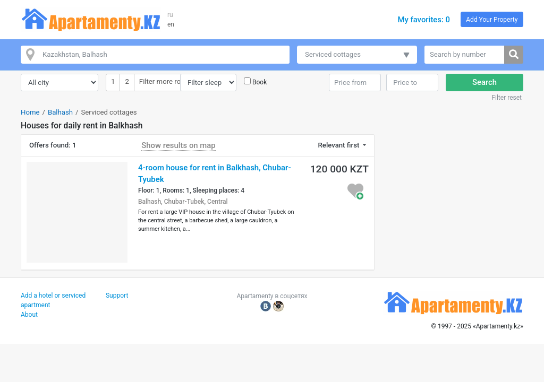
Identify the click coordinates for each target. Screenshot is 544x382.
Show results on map (178, 145)
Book (259, 82)
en (170, 24)
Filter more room (165, 80)
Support (117, 295)
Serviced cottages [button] (333, 54)
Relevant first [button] (339, 145)
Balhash (60, 112)
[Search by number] (464, 55)
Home (30, 112)
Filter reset (506, 97)
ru (170, 15)
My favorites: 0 (423, 19)
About (29, 314)
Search (484, 82)
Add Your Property (491, 19)
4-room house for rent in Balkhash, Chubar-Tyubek (214, 173)
